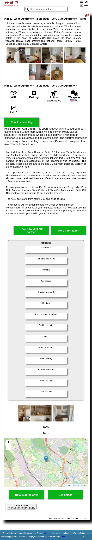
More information (68, 230)
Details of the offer (26, 495)
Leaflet (68, 485)
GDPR (64, 536)
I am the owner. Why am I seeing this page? (21, 506)
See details (65, 495)
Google (47, 533)
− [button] (8, 447)
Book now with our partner (31, 230)
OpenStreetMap (80, 485)
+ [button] (8, 442)
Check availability (22, 122)
